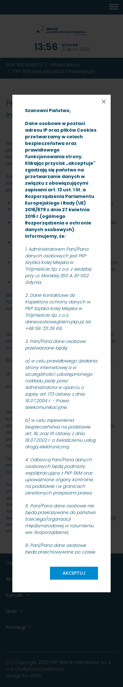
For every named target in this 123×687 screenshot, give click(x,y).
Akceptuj (74, 573)
